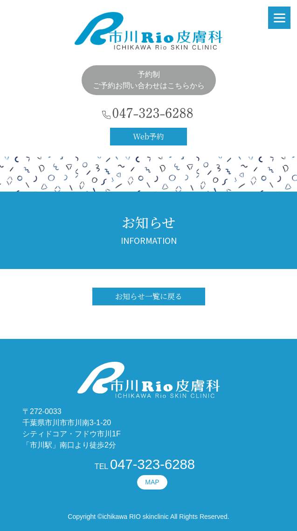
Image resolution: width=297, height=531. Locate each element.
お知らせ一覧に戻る (148, 296)
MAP (152, 482)
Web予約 (148, 136)
